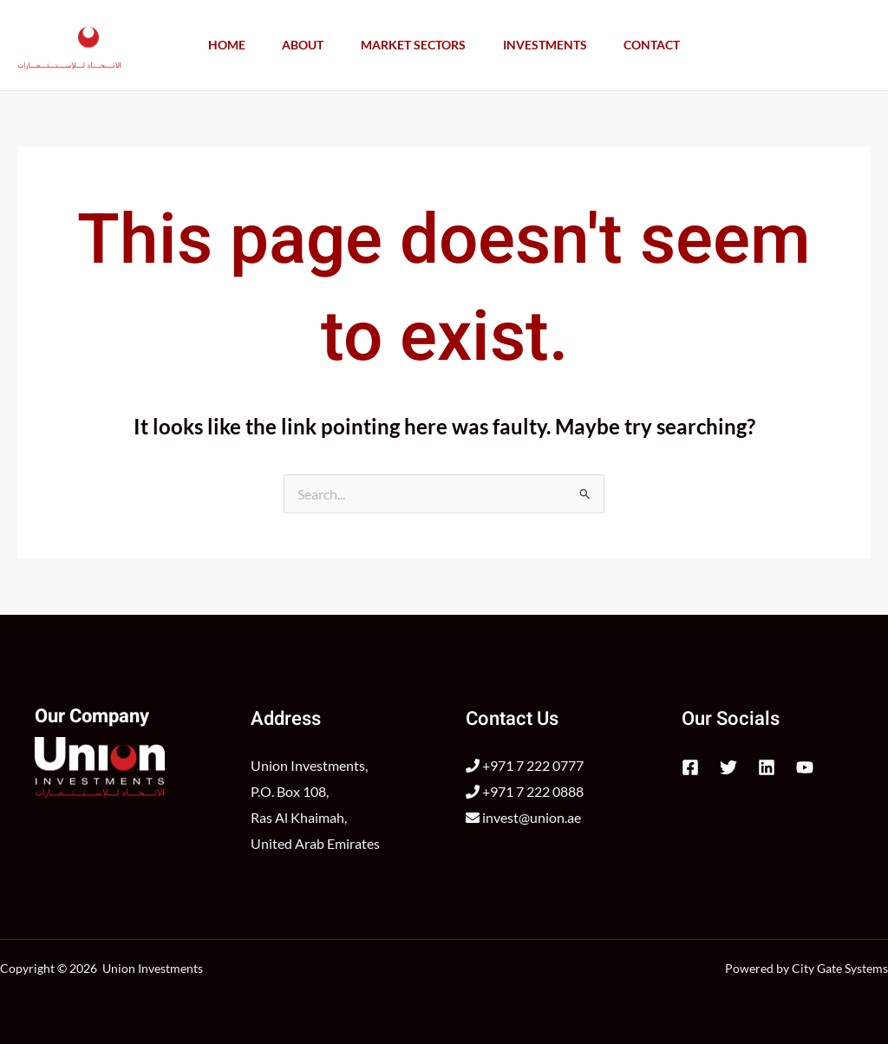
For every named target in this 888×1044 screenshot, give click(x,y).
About (298, 44)
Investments (549, 44)
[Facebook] (690, 767)
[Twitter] (728, 767)
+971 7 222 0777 (525, 765)
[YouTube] (804, 767)
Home (217, 44)
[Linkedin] (766, 767)
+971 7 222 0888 (525, 791)
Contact (661, 44)
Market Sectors (413, 44)
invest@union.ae (523, 817)
